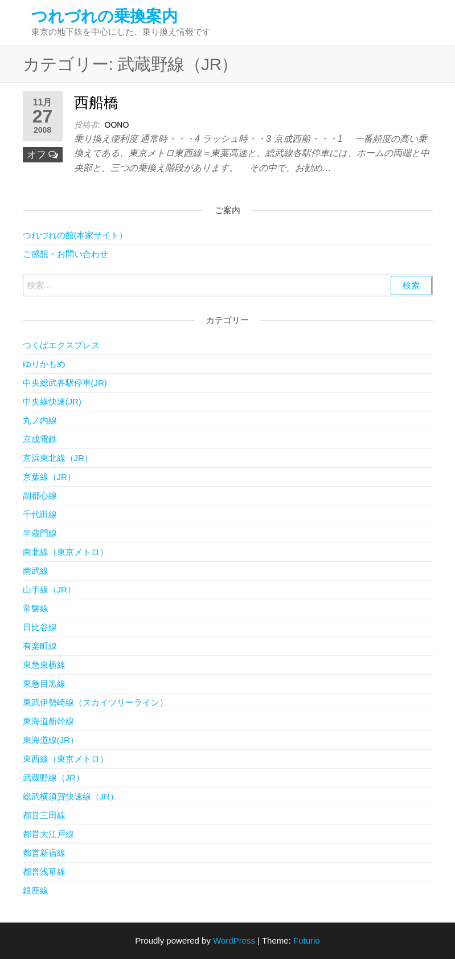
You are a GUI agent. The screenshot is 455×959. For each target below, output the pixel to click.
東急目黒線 (44, 683)
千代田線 (40, 514)
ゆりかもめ (44, 364)
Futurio (306, 940)
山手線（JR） (49, 589)
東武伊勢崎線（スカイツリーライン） (95, 702)
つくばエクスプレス (61, 345)
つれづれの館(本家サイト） (75, 235)
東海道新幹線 (48, 721)
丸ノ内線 (40, 420)
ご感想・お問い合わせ (65, 254)
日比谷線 (40, 627)
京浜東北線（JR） (58, 458)
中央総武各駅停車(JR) (65, 382)
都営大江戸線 (48, 834)
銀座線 (35, 890)
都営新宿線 (44, 853)
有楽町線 (40, 646)
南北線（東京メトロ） (65, 552)
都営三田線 (44, 815)
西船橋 (96, 102)
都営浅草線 (44, 871)
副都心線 (40, 495)
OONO (117, 124)
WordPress (234, 940)
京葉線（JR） (49, 476)
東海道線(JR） (51, 740)
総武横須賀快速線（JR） (70, 796)
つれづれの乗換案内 (104, 16)
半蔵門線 (40, 533)
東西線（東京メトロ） (65, 759)
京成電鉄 (40, 439)
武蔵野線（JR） (53, 777)
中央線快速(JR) (52, 401)
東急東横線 (44, 665)
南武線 (35, 571)
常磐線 (35, 608)
